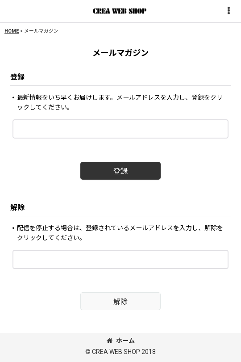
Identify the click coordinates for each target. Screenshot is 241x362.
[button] (228, 11)
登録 (17, 77)
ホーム (121, 340)
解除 (17, 207)
